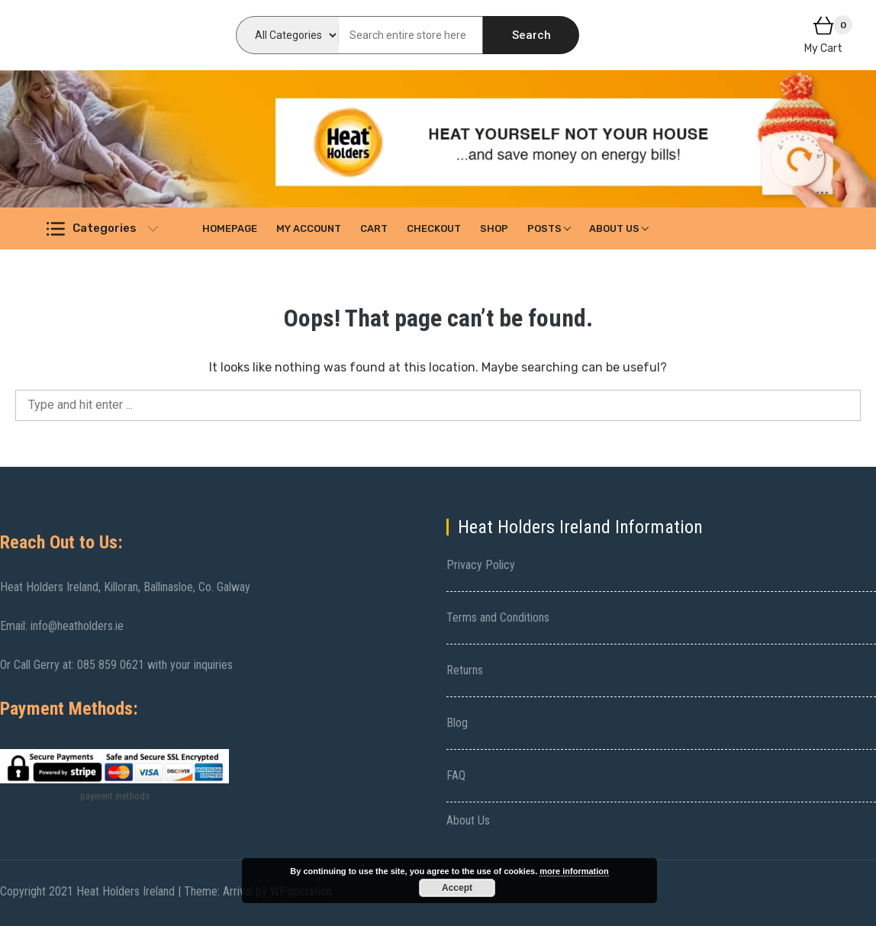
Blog (457, 722)
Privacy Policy (480, 565)
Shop (494, 228)
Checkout (434, 228)
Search (531, 35)
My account (308, 228)
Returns (464, 670)
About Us (614, 228)
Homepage (229, 228)
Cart (374, 228)
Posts (544, 228)
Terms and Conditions (497, 617)
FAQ (455, 775)
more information (573, 871)
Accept (457, 888)
